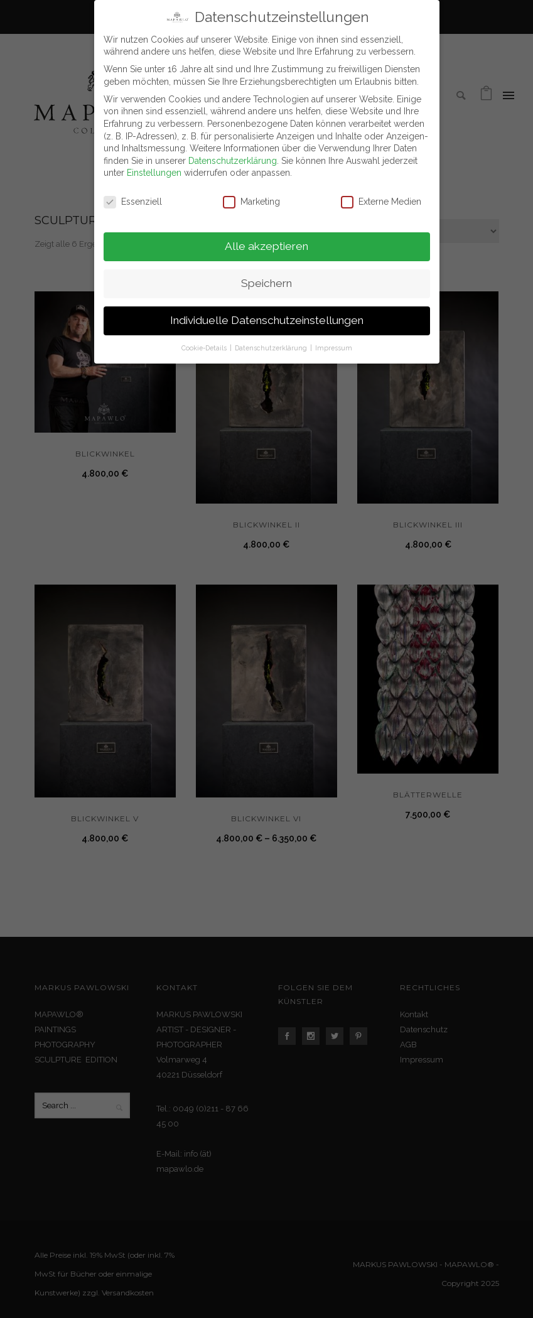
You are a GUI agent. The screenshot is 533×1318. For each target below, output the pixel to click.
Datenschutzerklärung (232, 161)
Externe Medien (381, 202)
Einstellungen (154, 173)
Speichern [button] (266, 283)
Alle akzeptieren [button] (266, 246)
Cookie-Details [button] (205, 348)
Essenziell (133, 202)
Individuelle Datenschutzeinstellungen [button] (266, 320)
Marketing (251, 202)
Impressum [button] (333, 348)
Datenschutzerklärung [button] (272, 348)
